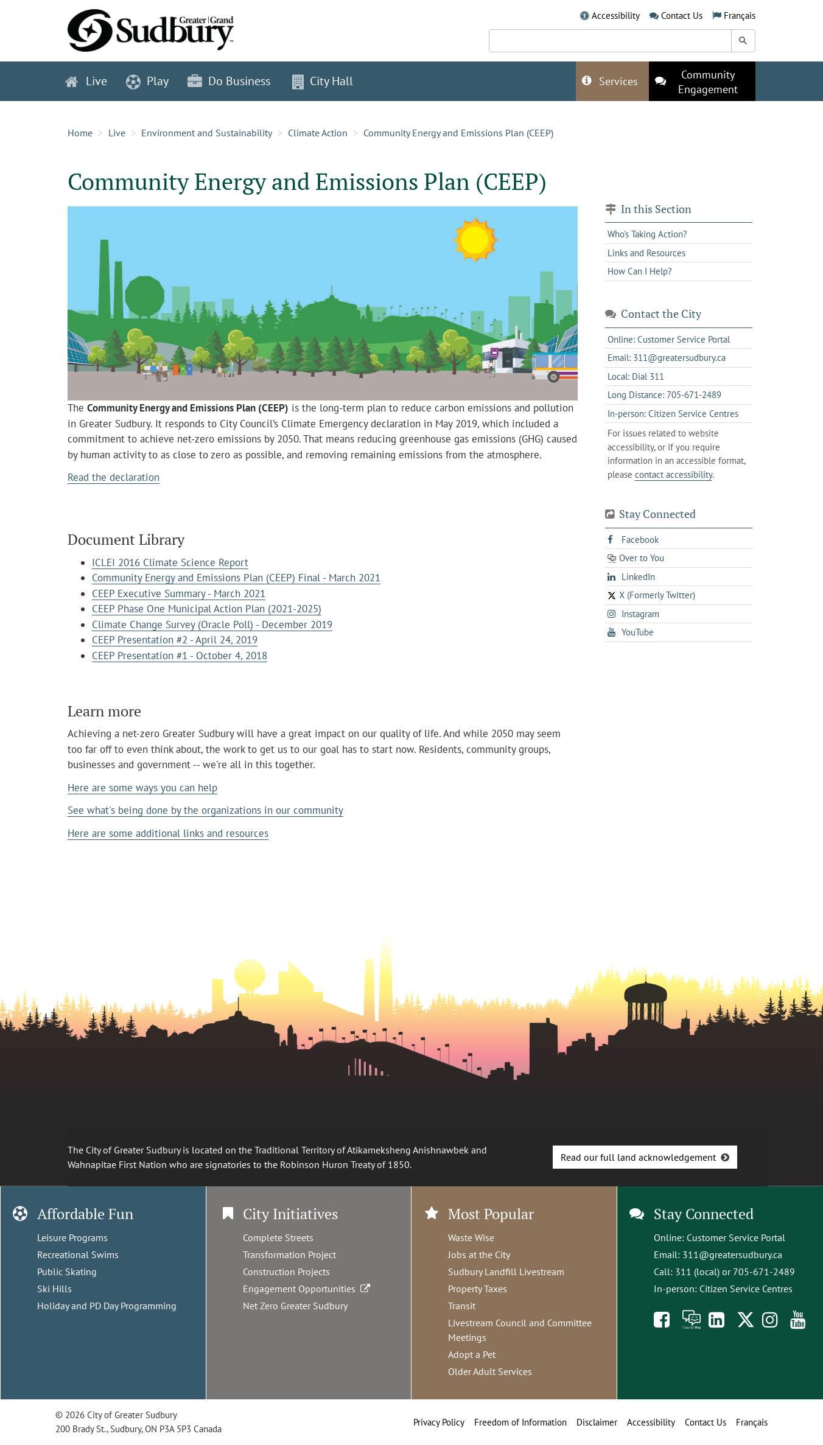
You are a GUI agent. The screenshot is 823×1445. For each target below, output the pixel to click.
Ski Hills (54, 1288)
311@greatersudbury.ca (732, 1254)
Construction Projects (286, 1271)
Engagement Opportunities (308, 1288)
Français (739, 15)
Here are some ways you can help (142, 787)
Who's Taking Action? (647, 234)
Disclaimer (596, 1422)
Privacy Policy (438, 1422)
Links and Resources (646, 253)
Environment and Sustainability (206, 133)
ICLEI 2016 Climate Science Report (170, 562)
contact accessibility (673, 474)
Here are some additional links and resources (168, 833)
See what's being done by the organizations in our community (205, 810)
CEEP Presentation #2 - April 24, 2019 (174, 639)
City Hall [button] (322, 81)
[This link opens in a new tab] (702, 81)
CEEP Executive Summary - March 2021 (178, 593)
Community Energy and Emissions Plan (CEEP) (458, 133)
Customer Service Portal (736, 1237)
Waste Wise (471, 1237)
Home (80, 133)
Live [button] (86, 81)
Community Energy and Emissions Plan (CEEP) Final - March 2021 (236, 577)
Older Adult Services (490, 1371)
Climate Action (318, 133)
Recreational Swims (78, 1254)
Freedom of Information (520, 1422)
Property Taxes (477, 1288)
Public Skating (67, 1271)
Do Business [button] (228, 81)
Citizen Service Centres (746, 1288)
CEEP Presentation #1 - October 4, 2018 (179, 655)
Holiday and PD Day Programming (107, 1306)
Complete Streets (278, 1237)
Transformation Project (289, 1254)
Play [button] (147, 81)
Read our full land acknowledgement (638, 1157)
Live (116, 133)
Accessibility (616, 15)
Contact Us (681, 15)
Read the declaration (113, 477)
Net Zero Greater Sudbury (295, 1306)
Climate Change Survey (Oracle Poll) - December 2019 (212, 624)
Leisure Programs (72, 1237)
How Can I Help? (640, 271)
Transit (461, 1306)
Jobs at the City (479, 1254)
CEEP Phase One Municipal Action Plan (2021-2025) (206, 608)
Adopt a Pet (472, 1354)
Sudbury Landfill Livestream (506, 1271)
